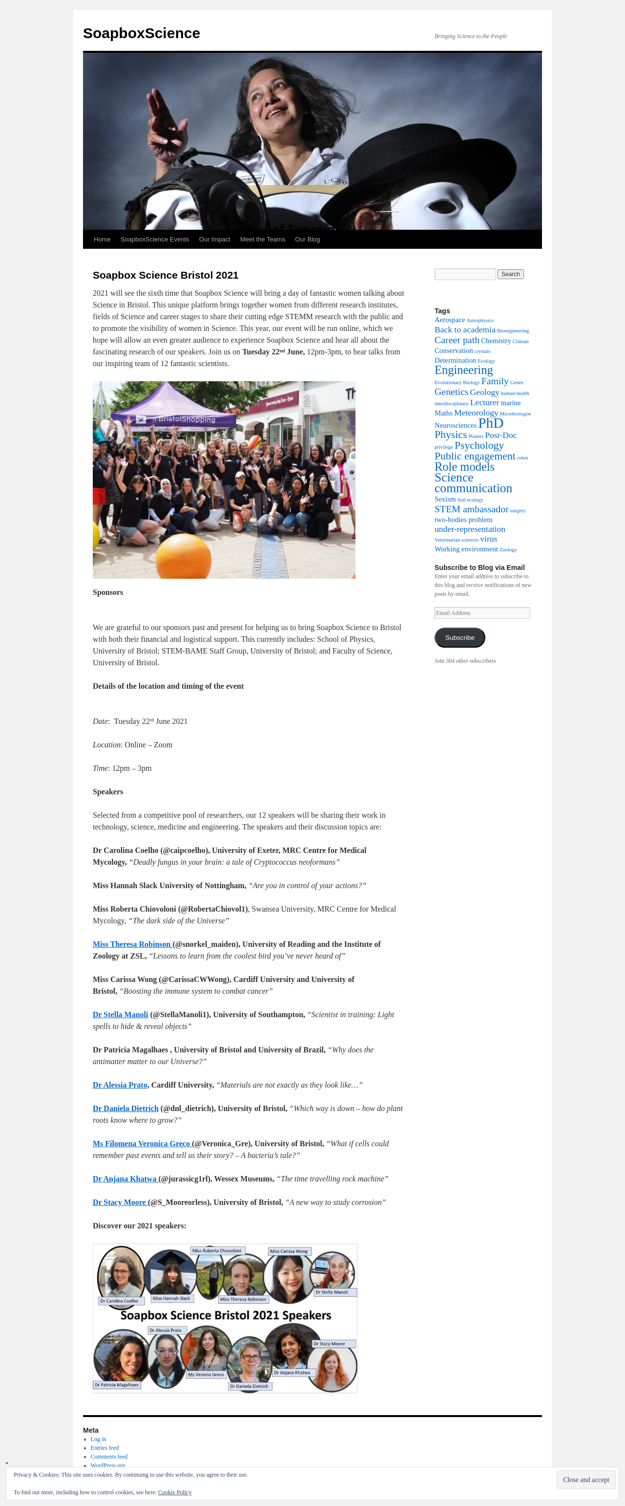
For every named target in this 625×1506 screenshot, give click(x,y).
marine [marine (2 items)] (510, 403)
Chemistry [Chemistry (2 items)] (496, 341)
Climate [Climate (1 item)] (521, 341)
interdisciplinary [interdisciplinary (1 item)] (452, 403)
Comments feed (109, 1456)
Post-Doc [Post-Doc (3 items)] (501, 435)
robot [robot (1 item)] (522, 457)
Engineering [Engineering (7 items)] (464, 369)
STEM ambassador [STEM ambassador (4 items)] (472, 508)
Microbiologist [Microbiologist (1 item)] (515, 413)
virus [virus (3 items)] (488, 539)
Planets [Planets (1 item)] (475, 436)
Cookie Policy (174, 1492)
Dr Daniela (112, 1108)
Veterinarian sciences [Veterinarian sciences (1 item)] (457, 540)
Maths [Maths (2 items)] (444, 413)
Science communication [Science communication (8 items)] (473, 482)
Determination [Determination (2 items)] (455, 360)
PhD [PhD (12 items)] (490, 423)
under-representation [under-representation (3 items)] (470, 529)
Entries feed (105, 1447)
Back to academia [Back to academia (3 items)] (465, 329)
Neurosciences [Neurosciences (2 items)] (456, 425)
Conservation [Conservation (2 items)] (454, 350)
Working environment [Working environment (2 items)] (466, 549)
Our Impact (214, 239)
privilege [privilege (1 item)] (444, 447)
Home (102, 239)
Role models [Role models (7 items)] (465, 466)
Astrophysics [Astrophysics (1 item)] (480, 320)
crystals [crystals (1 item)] (483, 351)
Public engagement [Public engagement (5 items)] (475, 456)
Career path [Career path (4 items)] (457, 339)
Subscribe (460, 637)
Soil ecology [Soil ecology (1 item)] (471, 499)
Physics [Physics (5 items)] (451, 434)
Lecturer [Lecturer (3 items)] (485, 402)
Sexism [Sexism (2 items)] (445, 499)
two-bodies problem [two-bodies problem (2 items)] (464, 520)
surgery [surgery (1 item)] (518, 510)
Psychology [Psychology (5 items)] (479, 445)
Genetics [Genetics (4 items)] (452, 391)
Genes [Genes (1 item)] (516, 382)
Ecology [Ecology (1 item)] (486, 361)
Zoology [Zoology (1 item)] (508, 549)
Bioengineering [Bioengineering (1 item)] (513, 330)
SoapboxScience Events (155, 239)
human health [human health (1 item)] (515, 393)
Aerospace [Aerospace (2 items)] (450, 320)
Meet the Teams (262, 239)
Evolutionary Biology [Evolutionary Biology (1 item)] (457, 382)
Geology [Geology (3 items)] (485, 392)
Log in (98, 1439)
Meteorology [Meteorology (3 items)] (476, 412)
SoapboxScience (141, 33)
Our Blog (307, 239)
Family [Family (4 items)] (495, 380)
